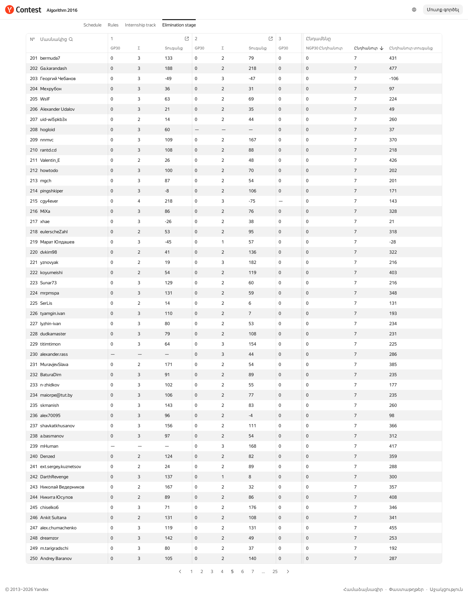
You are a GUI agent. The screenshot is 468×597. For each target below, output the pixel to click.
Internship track (140, 24)
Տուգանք (177, 48)
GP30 (119, 48)
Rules (113, 24)
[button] (56, 39)
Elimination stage (179, 24)
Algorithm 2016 (62, 10)
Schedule (92, 24)
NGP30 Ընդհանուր (327, 48)
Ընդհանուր (369, 48)
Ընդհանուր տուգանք (414, 48)
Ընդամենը (321, 38)
